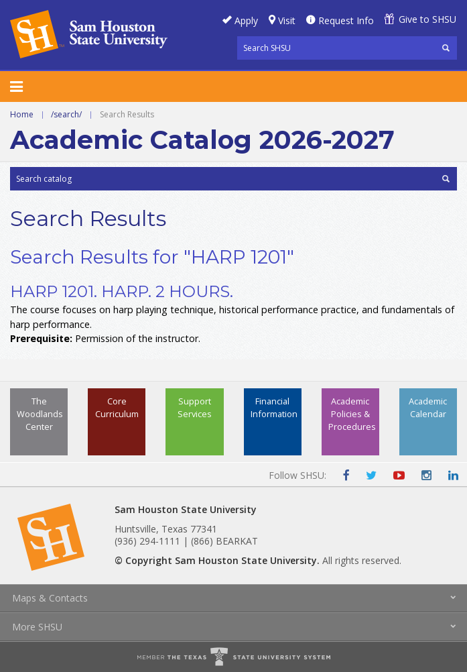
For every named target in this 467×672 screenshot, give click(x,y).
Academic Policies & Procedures (352, 414)
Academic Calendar (428, 407)
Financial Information (274, 407)
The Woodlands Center (40, 414)
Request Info (346, 20)
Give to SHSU (427, 19)
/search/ (66, 114)
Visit (286, 20)
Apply (246, 20)
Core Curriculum (117, 407)
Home (22, 114)
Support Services (195, 407)
